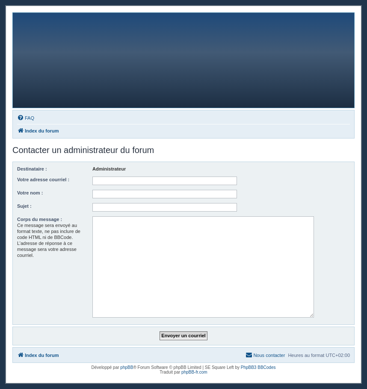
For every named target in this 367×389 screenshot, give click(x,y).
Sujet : (24, 206)
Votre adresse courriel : (43, 179)
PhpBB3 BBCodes (258, 367)
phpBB (126, 367)
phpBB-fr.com (194, 372)
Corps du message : (39, 219)
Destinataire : (32, 168)
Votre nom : (30, 192)
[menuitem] (25, 118)
